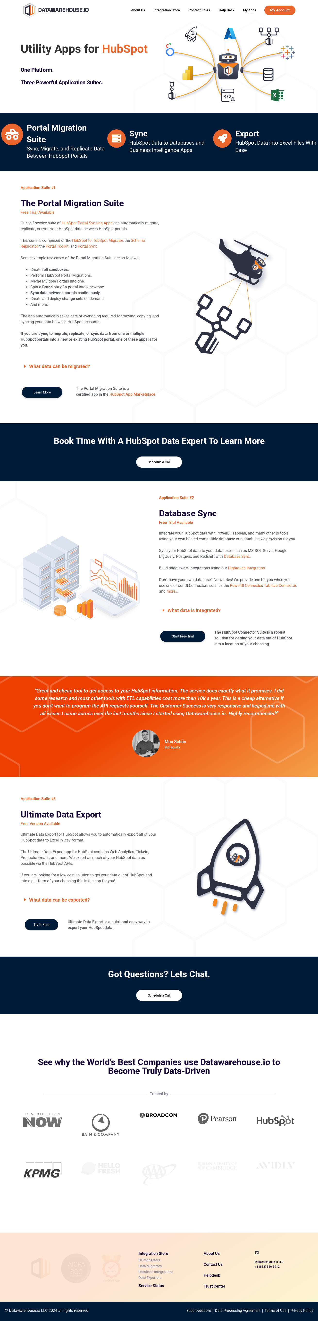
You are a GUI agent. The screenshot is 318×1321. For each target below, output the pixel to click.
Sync (138, 133)
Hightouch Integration (246, 568)
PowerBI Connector (246, 585)
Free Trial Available (176, 522)
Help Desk (226, 10)
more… (172, 591)
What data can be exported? (59, 900)
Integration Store (167, 10)
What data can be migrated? (59, 366)
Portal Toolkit (57, 246)
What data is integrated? (194, 610)
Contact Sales (199, 10)
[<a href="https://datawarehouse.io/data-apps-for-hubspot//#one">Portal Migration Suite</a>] (12, 134)
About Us (138, 10)
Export (247, 133)
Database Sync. (237, 556)
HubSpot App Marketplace (132, 394)
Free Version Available (40, 823)
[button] (90, 366)
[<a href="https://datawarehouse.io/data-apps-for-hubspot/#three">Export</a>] (222, 138)
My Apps (249, 10)
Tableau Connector (280, 585)
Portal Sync (87, 246)
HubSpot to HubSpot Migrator (97, 240)
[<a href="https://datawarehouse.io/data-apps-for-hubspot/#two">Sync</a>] (116, 138)
